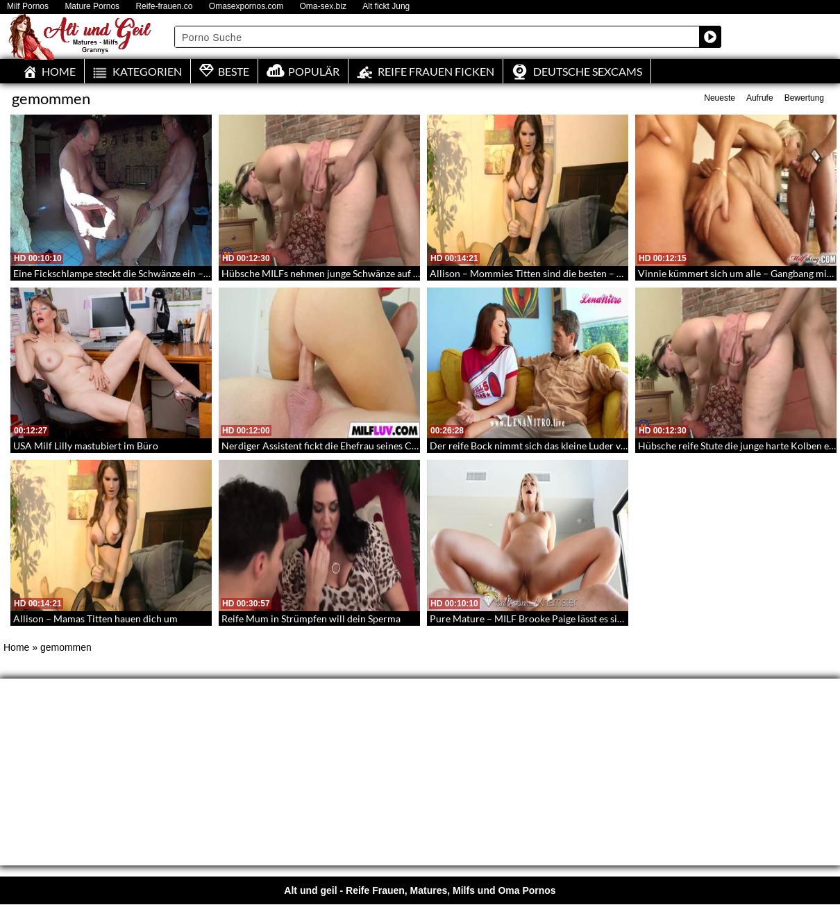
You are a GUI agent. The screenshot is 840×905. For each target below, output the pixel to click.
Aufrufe (759, 98)
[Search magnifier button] (710, 37)
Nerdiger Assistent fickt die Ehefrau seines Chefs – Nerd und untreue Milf (379, 445)
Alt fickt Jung (386, 6)
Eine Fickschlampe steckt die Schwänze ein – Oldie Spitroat (139, 273)
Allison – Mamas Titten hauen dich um (95, 618)
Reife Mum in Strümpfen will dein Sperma (311, 618)
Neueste (719, 98)
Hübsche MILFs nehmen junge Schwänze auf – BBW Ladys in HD (359, 273)
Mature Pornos (92, 6)
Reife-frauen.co (163, 6)
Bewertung (804, 98)
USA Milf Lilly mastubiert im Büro (85, 445)
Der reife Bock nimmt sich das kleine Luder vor (530, 445)
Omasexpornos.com (246, 6)
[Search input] (437, 37)
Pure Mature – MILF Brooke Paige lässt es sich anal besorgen (559, 618)
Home (16, 647)
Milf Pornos (28, 6)
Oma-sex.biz (323, 6)
